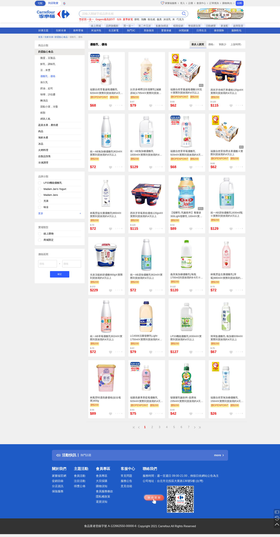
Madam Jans (51, 194)
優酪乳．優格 (47, 76)
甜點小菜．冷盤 (49, 106)
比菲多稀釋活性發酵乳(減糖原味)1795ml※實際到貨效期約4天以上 (145, 91)
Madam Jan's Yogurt (55, 189)
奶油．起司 (46, 88)
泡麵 (143, 19)
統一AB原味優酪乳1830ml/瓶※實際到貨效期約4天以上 (227, 214)
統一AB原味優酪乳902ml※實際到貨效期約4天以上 (146, 276)
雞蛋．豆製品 (47, 58)
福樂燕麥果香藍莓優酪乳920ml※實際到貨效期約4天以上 (146, 399)
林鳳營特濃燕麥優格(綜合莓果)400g (105, 399)
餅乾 (136, 19)
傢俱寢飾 (219, 30)
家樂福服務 (169, 3)
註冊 (190, 3)
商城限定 (49, 239)
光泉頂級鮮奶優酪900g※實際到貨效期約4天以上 (106, 276)
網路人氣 (45, 118)
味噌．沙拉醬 (47, 94)
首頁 (40, 37)
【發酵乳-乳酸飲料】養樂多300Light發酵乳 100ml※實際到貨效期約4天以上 (186, 214)
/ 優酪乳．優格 (75, 37)
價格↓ (211, 44)
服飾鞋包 (236, 30)
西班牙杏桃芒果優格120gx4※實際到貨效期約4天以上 (227, 91)
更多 (59, 213)
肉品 (40, 131)
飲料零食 (78, 30)
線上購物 (49, 233)
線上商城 (96, 25)
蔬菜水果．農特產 (48, 125)
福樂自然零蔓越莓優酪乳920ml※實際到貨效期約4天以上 (106, 91)
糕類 (42, 112)
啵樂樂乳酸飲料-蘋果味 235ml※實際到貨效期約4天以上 (186, 399)
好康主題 (43, 30)
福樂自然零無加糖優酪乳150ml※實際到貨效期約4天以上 (227, 399)
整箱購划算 (194, 25)
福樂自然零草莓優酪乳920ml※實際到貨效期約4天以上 (186, 153)
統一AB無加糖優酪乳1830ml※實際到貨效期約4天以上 (146, 153)
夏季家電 (128, 19)
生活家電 (114, 30)
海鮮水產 (43, 137)
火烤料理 (43, 150)
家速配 (224, 25)
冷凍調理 (43, 162)
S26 (119, 19)
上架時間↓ (236, 44)
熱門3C (131, 30)
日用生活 (201, 30)
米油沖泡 (96, 30)
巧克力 (180, 19)
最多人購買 (198, 44)
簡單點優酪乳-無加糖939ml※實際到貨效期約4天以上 (227, 338)
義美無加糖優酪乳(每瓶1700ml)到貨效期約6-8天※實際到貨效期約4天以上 (186, 276)
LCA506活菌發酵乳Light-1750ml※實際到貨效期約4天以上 (146, 337)
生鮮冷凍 (61, 30)
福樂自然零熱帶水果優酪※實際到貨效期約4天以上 (227, 153)
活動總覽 (211, 25)
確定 (59, 274)
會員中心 (201, 3)
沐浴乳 (167, 19)
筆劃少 (223, 44)
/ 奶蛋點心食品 (61, 37)
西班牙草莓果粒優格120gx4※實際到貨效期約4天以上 (146, 215)
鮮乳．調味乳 (47, 64)
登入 (182, 3)
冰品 (40, 143)
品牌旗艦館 (112, 25)
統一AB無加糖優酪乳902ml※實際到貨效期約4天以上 (106, 153)
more (219, 455)
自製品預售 (44, 156)
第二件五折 (144, 25)
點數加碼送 (162, 25)
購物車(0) (227, 3)
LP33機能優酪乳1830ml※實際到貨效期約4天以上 (186, 338)
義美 (159, 19)
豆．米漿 (45, 70)
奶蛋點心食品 (45, 51)
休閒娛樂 (184, 30)
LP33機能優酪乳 (53, 182)
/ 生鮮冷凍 (48, 37)
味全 (46, 207)
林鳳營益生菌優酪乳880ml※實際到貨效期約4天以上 (105, 215)
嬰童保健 (166, 30)
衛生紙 (151, 19)
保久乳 (44, 82)
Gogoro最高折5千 (105, 19)
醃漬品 (44, 100)
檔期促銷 (178, 25)
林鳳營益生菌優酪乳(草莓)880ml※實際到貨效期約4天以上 (226, 276)
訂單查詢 (214, 3)
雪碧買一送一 (86, 19)
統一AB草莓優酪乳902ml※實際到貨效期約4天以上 (106, 338)
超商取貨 (238, 25)
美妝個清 (149, 30)
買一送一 (128, 25)
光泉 (46, 200)
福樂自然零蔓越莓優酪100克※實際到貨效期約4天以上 (186, 91)
